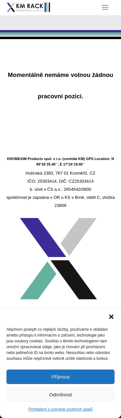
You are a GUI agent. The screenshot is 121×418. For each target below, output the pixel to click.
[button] (111, 317)
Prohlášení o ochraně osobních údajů (60, 409)
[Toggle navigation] (105, 7)
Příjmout (61, 377)
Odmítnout (60, 394)
